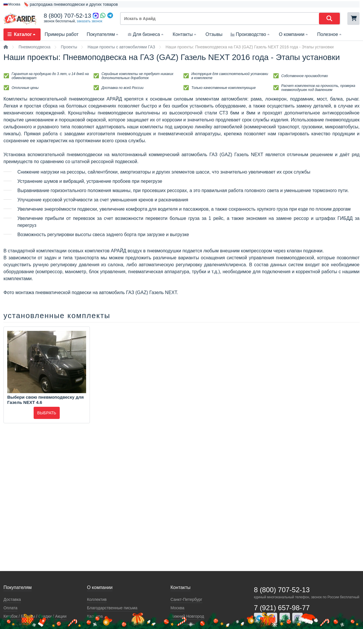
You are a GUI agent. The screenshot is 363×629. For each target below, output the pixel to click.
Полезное (330, 34)
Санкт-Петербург (186, 599)
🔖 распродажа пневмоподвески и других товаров (71, 4)
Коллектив (97, 599)
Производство (250, 34)
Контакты (185, 34)
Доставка (12, 599)
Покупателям (103, 34)
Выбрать (46, 413)
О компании (294, 34)
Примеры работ (62, 34)
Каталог (22, 34)
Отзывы (214, 34)
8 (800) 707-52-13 (67, 15)
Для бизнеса (146, 34)
